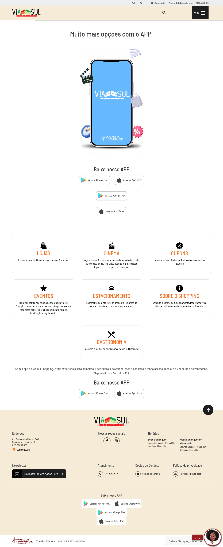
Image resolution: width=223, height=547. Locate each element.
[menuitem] (133, 3)
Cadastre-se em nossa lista (39, 474)
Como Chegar (21, 450)
